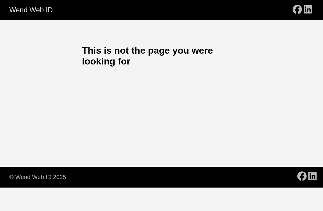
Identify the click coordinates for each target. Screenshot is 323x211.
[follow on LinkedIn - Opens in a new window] (307, 10)
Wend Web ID (31, 10)
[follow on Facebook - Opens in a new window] (297, 10)
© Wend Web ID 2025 (37, 177)
